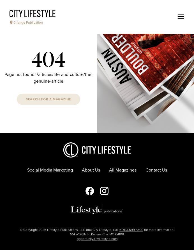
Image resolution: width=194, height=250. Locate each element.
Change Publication (26, 22)
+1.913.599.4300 (131, 230)
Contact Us (156, 170)
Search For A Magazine (48, 99)
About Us (91, 170)
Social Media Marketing (50, 170)
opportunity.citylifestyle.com (97, 239)
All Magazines (123, 170)
